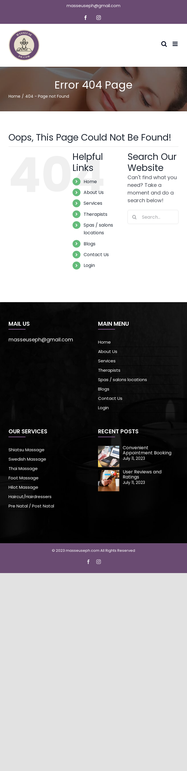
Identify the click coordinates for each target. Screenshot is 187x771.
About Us (94, 192)
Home (90, 181)
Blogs (89, 244)
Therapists (95, 214)
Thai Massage (23, 468)
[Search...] (153, 217)
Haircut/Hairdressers (30, 497)
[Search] (135, 217)
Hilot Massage (23, 487)
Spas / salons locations (122, 380)
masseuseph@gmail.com (93, 6)
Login (89, 265)
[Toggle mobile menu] (175, 44)
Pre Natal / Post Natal (31, 506)
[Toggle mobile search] (164, 44)
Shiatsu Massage (26, 450)
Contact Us (96, 254)
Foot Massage (23, 478)
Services (93, 203)
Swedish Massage (27, 459)
